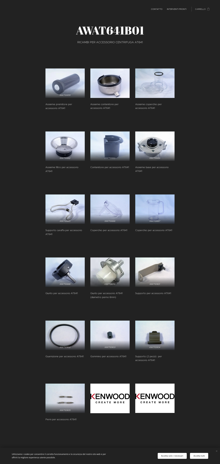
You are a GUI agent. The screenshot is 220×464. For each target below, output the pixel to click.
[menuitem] (157, 9)
